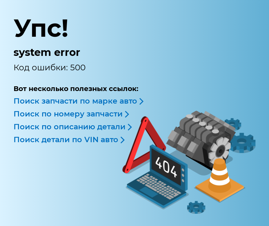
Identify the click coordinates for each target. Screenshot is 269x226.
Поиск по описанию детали (70, 126)
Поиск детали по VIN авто (66, 139)
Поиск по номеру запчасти (68, 113)
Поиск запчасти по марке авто (75, 100)
